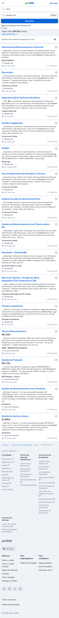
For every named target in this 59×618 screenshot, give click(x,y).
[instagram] (9, 589)
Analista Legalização (12, 123)
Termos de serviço (9, 600)
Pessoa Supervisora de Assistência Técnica (23, 173)
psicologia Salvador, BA (47, 499)
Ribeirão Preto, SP (8, 462)
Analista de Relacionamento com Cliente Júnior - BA (26, 225)
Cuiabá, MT (6, 465)
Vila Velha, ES (6, 468)
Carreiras (5, 574)
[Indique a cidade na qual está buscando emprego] (29, 15)
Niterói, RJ (5, 486)
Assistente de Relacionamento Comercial (22, 47)
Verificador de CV (46, 570)
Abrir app (54, 3)
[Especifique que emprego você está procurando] (29, 9)
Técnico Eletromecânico (14, 331)
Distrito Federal (7, 489)
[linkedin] (20, 589)
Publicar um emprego (28, 563)
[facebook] (4, 589)
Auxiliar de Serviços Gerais (15, 416)
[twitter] (15, 589)
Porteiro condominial (12, 306)
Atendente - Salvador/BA (14, 252)
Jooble (16, 613)
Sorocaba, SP (6, 483)
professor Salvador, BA (47, 502)
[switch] (55, 39)
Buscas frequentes (10, 451)
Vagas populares (45, 563)
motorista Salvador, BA (28, 485)
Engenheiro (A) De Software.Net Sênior (21, 98)
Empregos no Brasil (9, 581)
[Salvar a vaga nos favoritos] (56, 47)
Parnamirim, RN (7, 472)
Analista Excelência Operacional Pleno (21, 199)
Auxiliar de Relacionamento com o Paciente (23, 388)
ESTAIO (5, 148)
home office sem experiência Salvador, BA (46, 493)
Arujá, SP (5, 475)
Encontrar (29, 21)
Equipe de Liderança (9, 570)
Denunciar (52, 66)
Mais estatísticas (10, 34)
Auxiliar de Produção (12, 360)
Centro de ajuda (8, 577)
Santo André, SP (8, 459)
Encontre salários (45, 566)
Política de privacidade (10, 604)
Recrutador (7, 72)
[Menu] (3, 3)
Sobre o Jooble (8, 560)
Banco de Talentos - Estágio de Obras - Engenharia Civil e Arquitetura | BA (21, 279)
